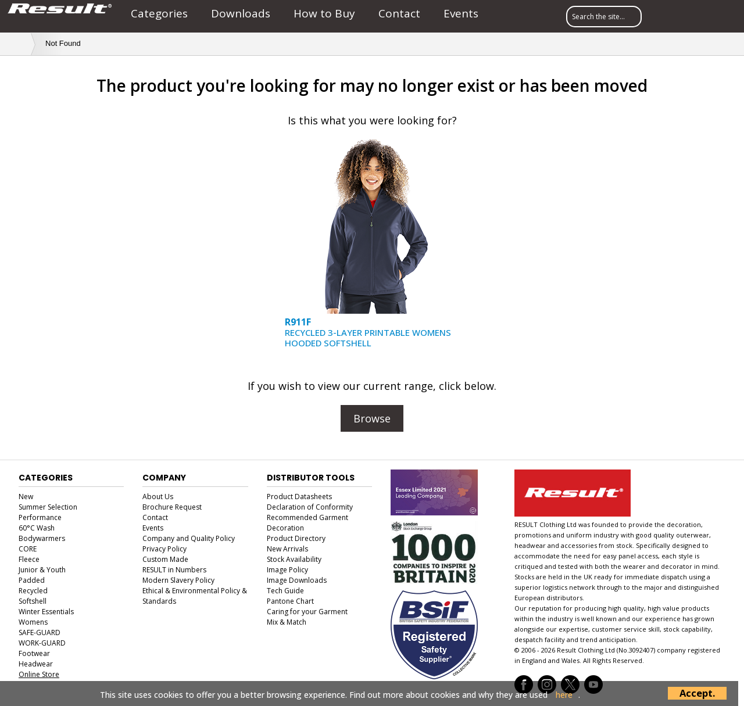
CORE (28, 549)
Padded (32, 580)
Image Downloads (297, 580)
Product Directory (296, 538)
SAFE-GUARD (39, 632)
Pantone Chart (290, 601)
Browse (372, 418)
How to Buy (324, 13)
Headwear (36, 664)
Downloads (240, 13)
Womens (33, 622)
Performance (40, 517)
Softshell (32, 601)
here (564, 695)
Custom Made (165, 559)
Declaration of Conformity (310, 507)
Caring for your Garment (307, 612)
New (26, 496)
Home (18, 43)
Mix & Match (286, 622)
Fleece (29, 559)
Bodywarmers (42, 538)
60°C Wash (37, 528)
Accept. (697, 693)
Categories (159, 13)
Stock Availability (294, 559)
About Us (157, 496)
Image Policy (287, 570)
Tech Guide (285, 591)
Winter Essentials (46, 612)
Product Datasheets (299, 496)
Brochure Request (172, 507)
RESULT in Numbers (174, 570)
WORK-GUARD (42, 643)
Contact (399, 13)
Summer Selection (48, 507)
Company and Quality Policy (188, 538)
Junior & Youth (42, 570)
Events (460, 13)
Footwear (34, 653)
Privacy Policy (164, 549)
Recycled (33, 591)
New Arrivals (287, 549)
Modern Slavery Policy (178, 580)
